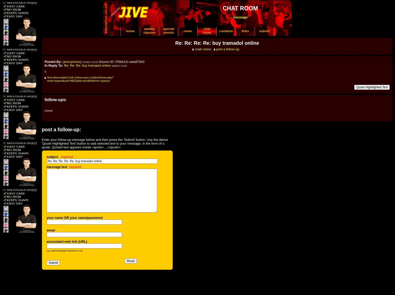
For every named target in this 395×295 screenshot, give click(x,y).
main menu (203, 49)
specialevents (168, 30)
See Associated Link (80, 79)
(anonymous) (72, 62)
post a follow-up (227, 49)
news (188, 31)
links (245, 31)
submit (264, 31)
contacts (226, 31)
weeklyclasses (149, 30)
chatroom (207, 30)
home (130, 31)
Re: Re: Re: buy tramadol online (87, 65)
